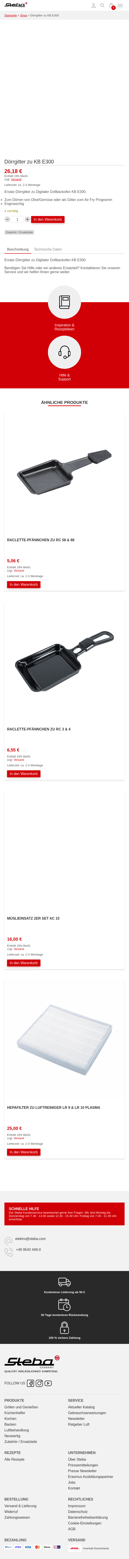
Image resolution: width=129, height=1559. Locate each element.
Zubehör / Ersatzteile (19, 232)
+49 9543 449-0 (28, 1249)
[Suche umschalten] (102, 5)
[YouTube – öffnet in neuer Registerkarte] (48, 1383)
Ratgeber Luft (78, 1424)
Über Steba (77, 1459)
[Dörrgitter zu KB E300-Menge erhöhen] (27, 219)
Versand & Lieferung (20, 1506)
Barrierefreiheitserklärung (88, 1517)
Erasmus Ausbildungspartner (90, 1477)
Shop (23, 15)
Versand (16, 179)
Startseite (10, 15)
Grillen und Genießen (21, 1407)
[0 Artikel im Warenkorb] (111, 5)
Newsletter (76, 1419)
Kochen (10, 1419)
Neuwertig (12, 1436)
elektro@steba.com (30, 1239)
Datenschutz (78, 1512)
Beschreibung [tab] (18, 249)
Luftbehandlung (16, 1430)
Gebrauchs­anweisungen (87, 1413)
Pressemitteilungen (83, 1465)
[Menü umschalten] (120, 5)
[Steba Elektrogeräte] (15, 5)
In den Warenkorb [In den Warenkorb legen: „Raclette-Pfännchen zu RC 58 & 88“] (24, 584)
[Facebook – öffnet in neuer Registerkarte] (30, 1383)
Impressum (76, 1506)
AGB (72, 1529)
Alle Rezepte (14, 1459)
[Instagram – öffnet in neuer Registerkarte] (39, 1383)
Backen (10, 1424)
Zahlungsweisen (17, 1517)
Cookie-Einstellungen (84, 1523)
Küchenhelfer (14, 1413)
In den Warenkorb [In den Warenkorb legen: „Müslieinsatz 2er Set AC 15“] (24, 963)
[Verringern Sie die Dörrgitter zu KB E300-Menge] (7, 219)
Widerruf (11, 1512)
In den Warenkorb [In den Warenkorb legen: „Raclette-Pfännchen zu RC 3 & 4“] (24, 774)
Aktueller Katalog (81, 1407)
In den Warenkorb (48, 219)
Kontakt (74, 1488)
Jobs (72, 1482)
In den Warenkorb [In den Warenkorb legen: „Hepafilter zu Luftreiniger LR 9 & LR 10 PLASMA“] (24, 1152)
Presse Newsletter (82, 1471)
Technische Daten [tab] (48, 249)
